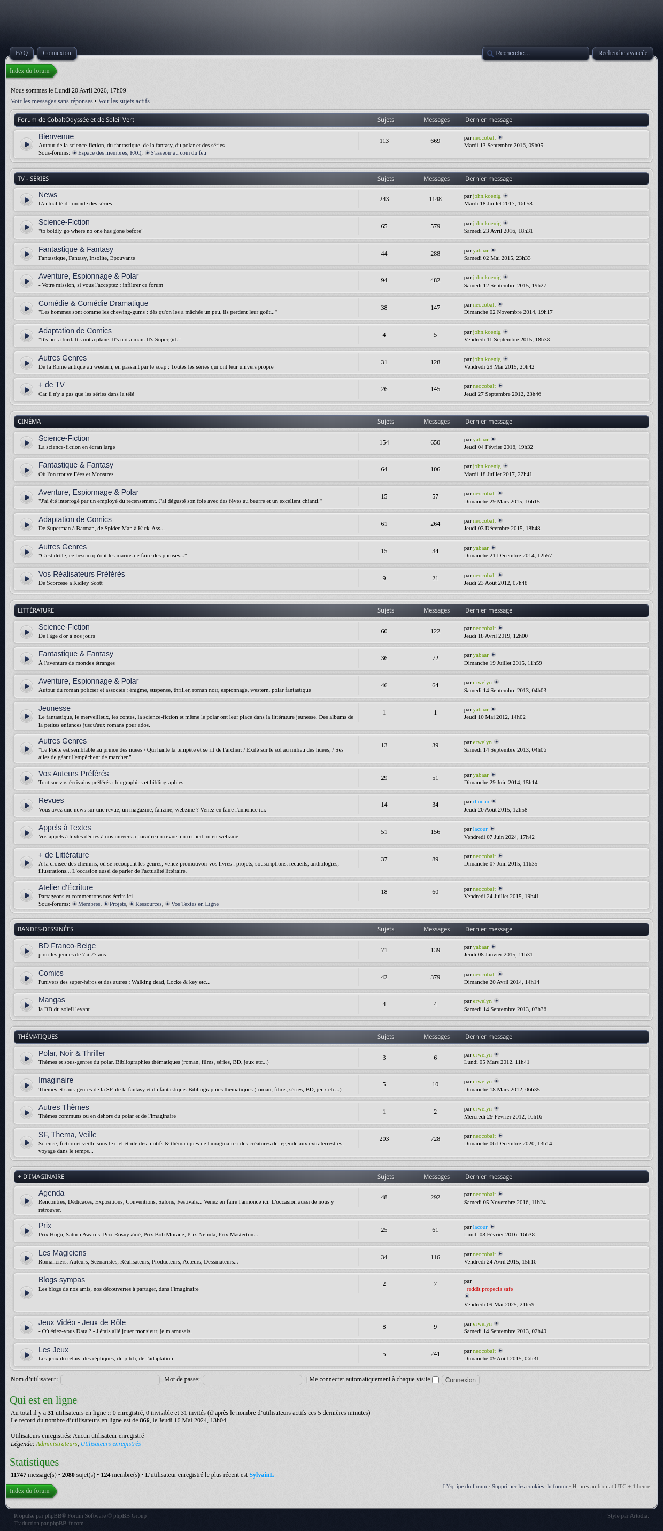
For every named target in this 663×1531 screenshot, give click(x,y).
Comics (51, 973)
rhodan (481, 801)
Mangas (51, 1000)
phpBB (53, 1515)
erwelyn (482, 682)
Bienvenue (56, 136)
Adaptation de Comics (75, 330)
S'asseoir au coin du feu (178, 152)
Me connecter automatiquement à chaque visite (373, 1379)
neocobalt (484, 137)
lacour (480, 828)
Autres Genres (62, 358)
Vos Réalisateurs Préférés (81, 574)
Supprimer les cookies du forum (529, 1486)
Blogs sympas (61, 1279)
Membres (89, 903)
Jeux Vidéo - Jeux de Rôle (82, 1322)
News (47, 194)
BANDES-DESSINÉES (45, 929)
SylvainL (261, 1475)
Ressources (148, 903)
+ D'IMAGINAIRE (41, 1177)
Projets (118, 903)
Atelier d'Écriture (65, 887)
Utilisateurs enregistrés (111, 1444)
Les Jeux (53, 1349)
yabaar (481, 250)
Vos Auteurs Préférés (73, 773)
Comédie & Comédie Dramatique (93, 303)
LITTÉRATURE (36, 610)
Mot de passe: (182, 1379)
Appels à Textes (64, 827)
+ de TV (51, 384)
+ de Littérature (63, 855)
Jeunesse (54, 708)
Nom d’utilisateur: (34, 1379)
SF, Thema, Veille (67, 1134)
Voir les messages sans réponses (52, 101)
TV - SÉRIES (33, 178)
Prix (44, 1225)
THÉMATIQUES (38, 1036)
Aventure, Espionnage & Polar (88, 276)
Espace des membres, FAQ (109, 152)
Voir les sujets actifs (124, 101)
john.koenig (487, 196)
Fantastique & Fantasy (75, 249)
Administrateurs (56, 1444)
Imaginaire (55, 1080)
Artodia (639, 1515)
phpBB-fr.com (66, 1523)
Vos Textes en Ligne (195, 903)
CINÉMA (29, 421)
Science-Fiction (64, 222)
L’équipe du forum (465, 1486)
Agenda (51, 1193)
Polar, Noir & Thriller (71, 1053)
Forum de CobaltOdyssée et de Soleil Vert (76, 120)
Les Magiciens (62, 1253)
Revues (51, 800)
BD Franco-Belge (67, 945)
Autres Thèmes (63, 1107)
